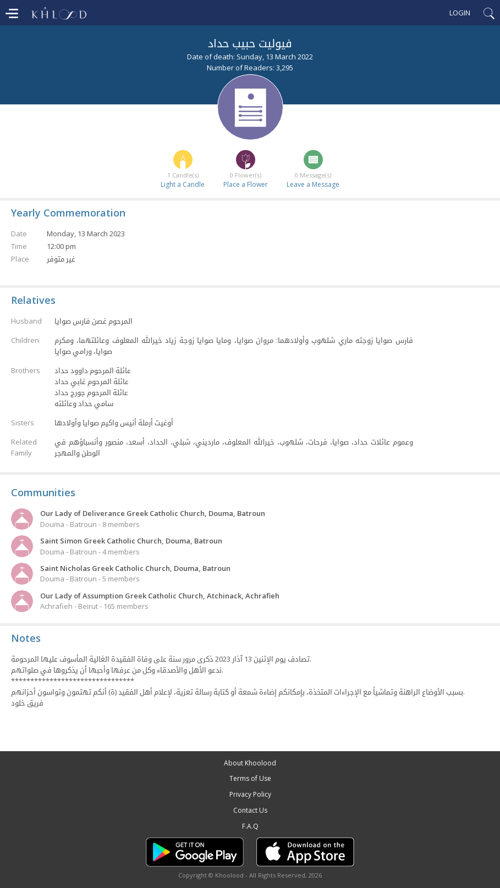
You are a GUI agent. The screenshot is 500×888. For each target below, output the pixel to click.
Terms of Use (250, 778)
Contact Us (250, 810)
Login (459, 13)
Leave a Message (313, 184)
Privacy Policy (250, 794)
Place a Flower (245, 184)
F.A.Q (250, 826)
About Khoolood (250, 763)
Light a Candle (183, 184)
